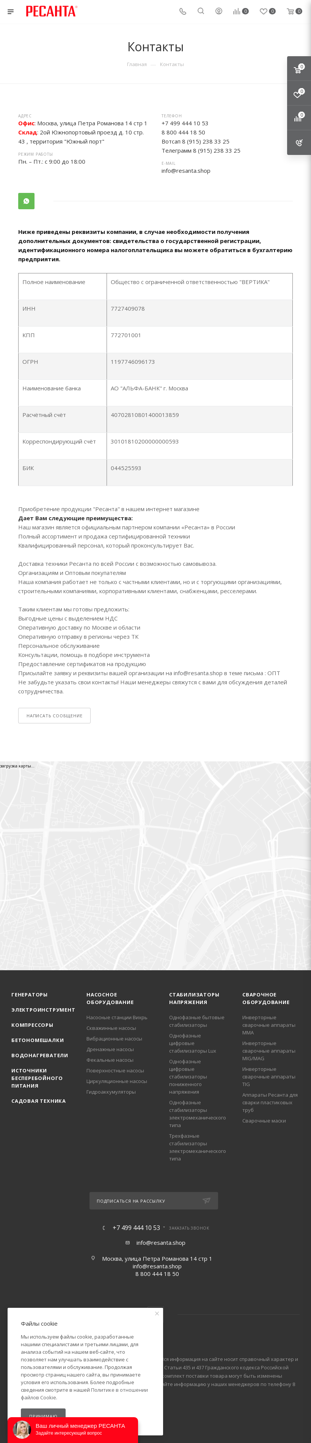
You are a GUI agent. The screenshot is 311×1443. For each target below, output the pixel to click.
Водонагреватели (39, 1055)
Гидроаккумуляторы (111, 1091)
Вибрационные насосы (114, 1038)
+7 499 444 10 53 (136, 1228)
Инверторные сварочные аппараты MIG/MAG (268, 1051)
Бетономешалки (37, 1040)
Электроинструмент (43, 1009)
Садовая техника (38, 1100)
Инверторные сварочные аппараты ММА (268, 1025)
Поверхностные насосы (115, 1070)
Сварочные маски (264, 1120)
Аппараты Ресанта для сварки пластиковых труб (270, 1102)
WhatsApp (26, 201)
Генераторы (29, 994)
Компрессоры (32, 1024)
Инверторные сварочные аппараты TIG (268, 1077)
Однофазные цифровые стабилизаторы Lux (192, 1043)
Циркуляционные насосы (116, 1081)
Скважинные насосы (111, 1028)
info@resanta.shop (186, 170)
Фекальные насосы (110, 1059)
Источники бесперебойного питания (37, 1078)
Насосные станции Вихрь (117, 1017)
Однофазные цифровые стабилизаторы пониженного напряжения (188, 1076)
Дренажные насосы (110, 1049)
